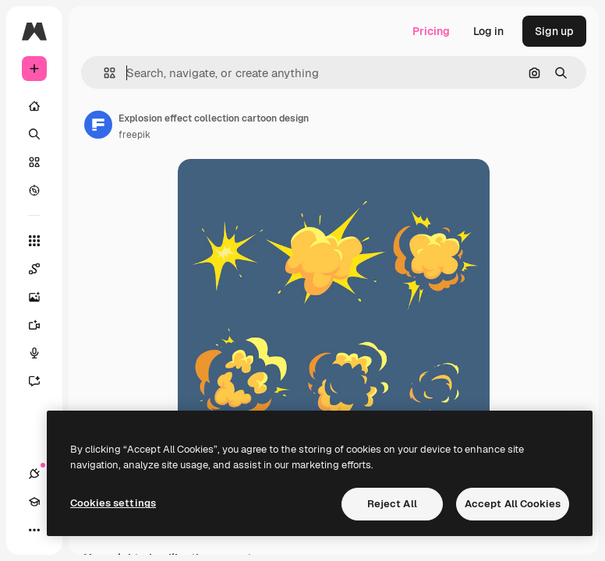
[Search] (34, 134)
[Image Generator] (42, 296)
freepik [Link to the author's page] (134, 135)
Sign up (554, 31)
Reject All (392, 503)
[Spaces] (42, 268)
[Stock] (34, 162)
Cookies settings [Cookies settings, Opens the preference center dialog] (113, 503)
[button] (103, 73)
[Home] (34, 106)
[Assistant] (42, 381)
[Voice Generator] (42, 352)
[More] (34, 529)
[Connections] (34, 473)
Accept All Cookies (513, 503)
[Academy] (34, 501)
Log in (488, 31)
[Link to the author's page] (98, 125)
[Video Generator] (42, 324)
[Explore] (34, 190)
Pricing (431, 31)
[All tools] (34, 240)
